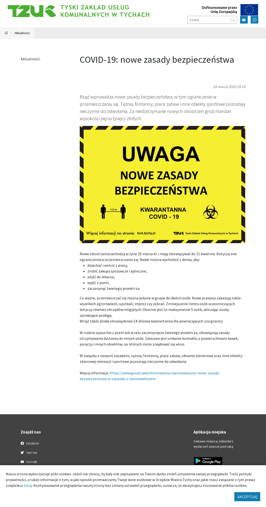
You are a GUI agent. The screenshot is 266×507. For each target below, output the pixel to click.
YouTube (29, 462)
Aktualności (22, 33)
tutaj (28, 485)
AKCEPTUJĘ (247, 496)
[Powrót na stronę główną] (6, 33)
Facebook (30, 443)
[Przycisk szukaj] (233, 20)
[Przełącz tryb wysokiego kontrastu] (244, 20)
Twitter (29, 453)
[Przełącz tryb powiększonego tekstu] (254, 20)
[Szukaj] (212, 20)
